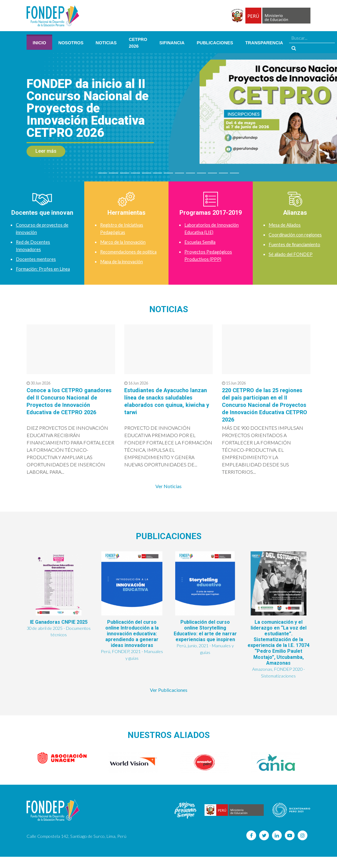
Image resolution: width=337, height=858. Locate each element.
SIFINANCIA (171, 42)
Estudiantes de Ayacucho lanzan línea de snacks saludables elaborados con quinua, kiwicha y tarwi (162, 401)
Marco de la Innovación (124, 242)
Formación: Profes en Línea (44, 269)
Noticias (106, 42)
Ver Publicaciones (168, 691)
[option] (62, 759)
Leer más (45, 151)
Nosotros (70, 42)
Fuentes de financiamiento (296, 244)
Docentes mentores (36, 259)
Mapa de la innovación (123, 269)
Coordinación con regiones (296, 234)
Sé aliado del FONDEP (292, 254)
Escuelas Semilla (201, 242)
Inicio (39, 42)
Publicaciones (215, 42)
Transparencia (264, 42)
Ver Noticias (168, 486)
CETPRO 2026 (138, 43)
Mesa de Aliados (286, 225)
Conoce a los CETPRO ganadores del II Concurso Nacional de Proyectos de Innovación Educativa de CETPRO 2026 (63, 404)
